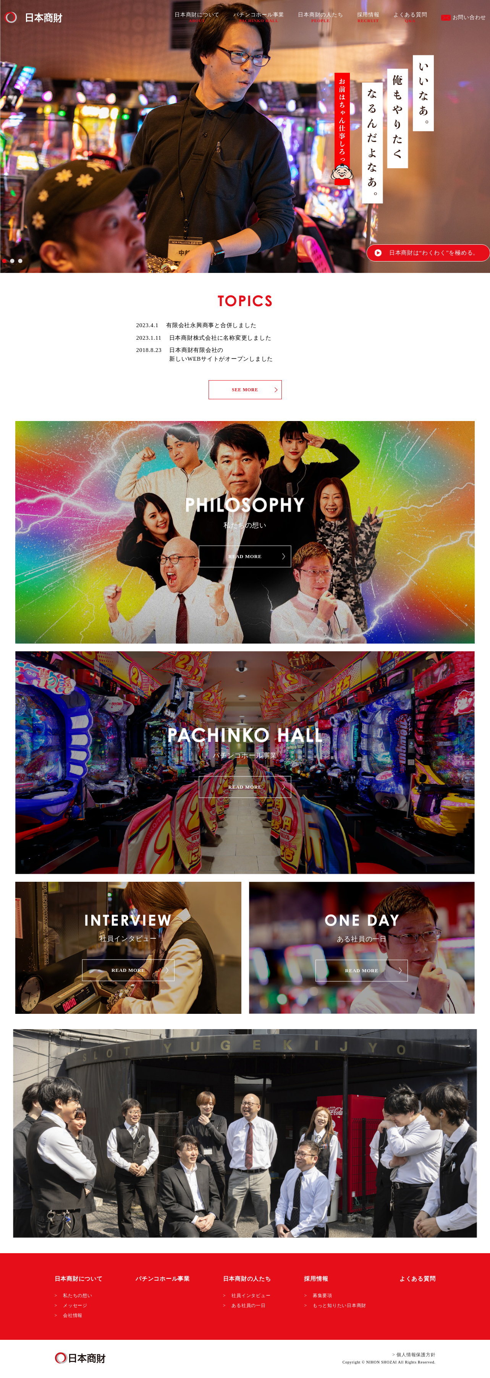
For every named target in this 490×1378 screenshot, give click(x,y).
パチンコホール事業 (258, 17)
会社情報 (72, 1315)
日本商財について (197, 17)
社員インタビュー (250, 1295)
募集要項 (322, 1295)
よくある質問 (410, 17)
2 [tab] (12, 261)
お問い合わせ (464, 18)
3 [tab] (20, 261)
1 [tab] (4, 261)
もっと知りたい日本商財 (339, 1305)
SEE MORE (245, 389)
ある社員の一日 (248, 1305)
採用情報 (368, 17)
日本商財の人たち (320, 17)
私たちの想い (77, 1295)
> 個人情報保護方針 (413, 1354)
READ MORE (245, 556)
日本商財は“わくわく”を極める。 (434, 253)
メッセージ (75, 1305)
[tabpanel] (245, 136)
